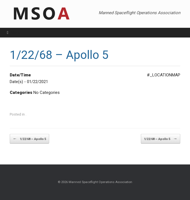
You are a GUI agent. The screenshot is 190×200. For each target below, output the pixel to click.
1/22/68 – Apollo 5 (29, 139)
